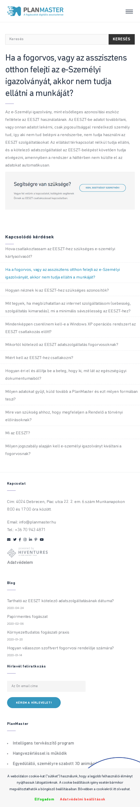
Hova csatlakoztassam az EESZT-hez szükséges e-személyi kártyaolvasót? (60, 253)
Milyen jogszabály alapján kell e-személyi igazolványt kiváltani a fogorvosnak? (63, 450)
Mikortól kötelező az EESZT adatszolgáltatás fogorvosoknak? (61, 345)
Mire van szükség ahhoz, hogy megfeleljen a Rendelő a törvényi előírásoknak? (64, 416)
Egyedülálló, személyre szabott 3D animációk (56, 764)
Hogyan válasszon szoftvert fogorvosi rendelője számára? (60, 648)
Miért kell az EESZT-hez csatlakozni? (39, 358)
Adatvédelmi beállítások (82, 799)
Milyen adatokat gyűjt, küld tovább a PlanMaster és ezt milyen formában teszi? (71, 395)
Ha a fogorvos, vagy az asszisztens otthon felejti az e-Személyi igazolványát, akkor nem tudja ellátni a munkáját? (62, 274)
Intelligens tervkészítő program (43, 743)
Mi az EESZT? (17, 433)
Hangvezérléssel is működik (40, 753)
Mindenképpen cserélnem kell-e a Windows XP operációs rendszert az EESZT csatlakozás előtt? (70, 328)
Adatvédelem (20, 562)
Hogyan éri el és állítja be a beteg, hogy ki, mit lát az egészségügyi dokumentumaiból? (65, 375)
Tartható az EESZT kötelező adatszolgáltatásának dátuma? (60, 601)
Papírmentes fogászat (27, 616)
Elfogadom (44, 799)
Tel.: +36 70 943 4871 (26, 530)
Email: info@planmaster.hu (31, 522)
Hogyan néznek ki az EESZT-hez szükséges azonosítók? (57, 290)
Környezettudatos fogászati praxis (38, 632)
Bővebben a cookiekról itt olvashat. (104, 789)
